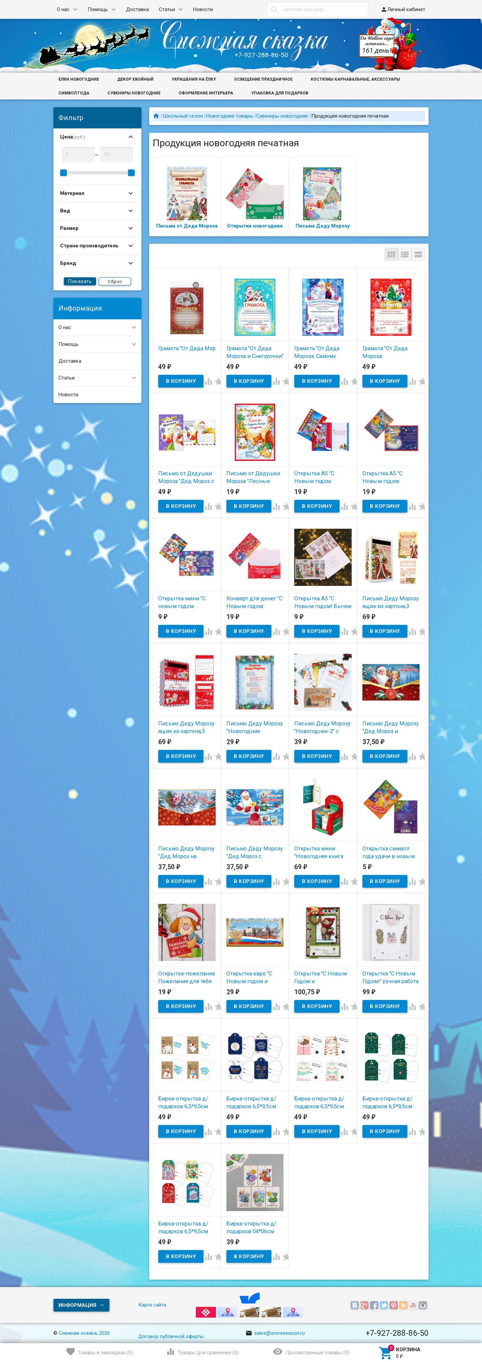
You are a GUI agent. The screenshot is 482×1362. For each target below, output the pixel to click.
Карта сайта (152, 1305)
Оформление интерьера (206, 93)
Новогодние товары (229, 116)
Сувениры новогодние (134, 93)
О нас (63, 9)
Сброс (115, 281)
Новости (203, 9)
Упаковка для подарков (279, 93)
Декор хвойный (135, 79)
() (99, 1352)
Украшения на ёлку (194, 79)
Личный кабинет (403, 9)
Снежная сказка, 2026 (84, 1333)
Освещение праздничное (263, 79)
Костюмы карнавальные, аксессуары (355, 79)
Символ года (73, 93)
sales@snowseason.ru (275, 1333)
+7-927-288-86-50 (261, 55)
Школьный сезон (183, 116)
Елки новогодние (78, 79)
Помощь (98, 9)
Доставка (137, 9)
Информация (77, 1305)
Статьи (167, 9)
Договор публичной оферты (171, 1336)
